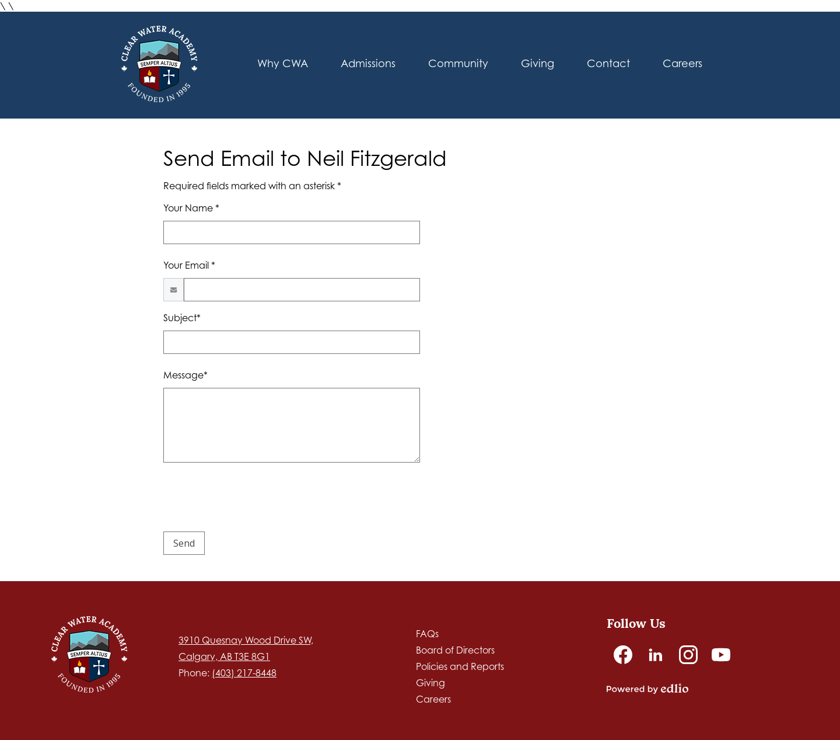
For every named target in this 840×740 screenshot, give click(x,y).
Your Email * (189, 265)
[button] (368, 65)
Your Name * (191, 208)
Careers (433, 699)
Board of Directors (455, 650)
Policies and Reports (460, 666)
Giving (430, 683)
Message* (185, 375)
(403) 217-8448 (244, 673)
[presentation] (252, 499)
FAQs (427, 634)
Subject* (182, 318)
